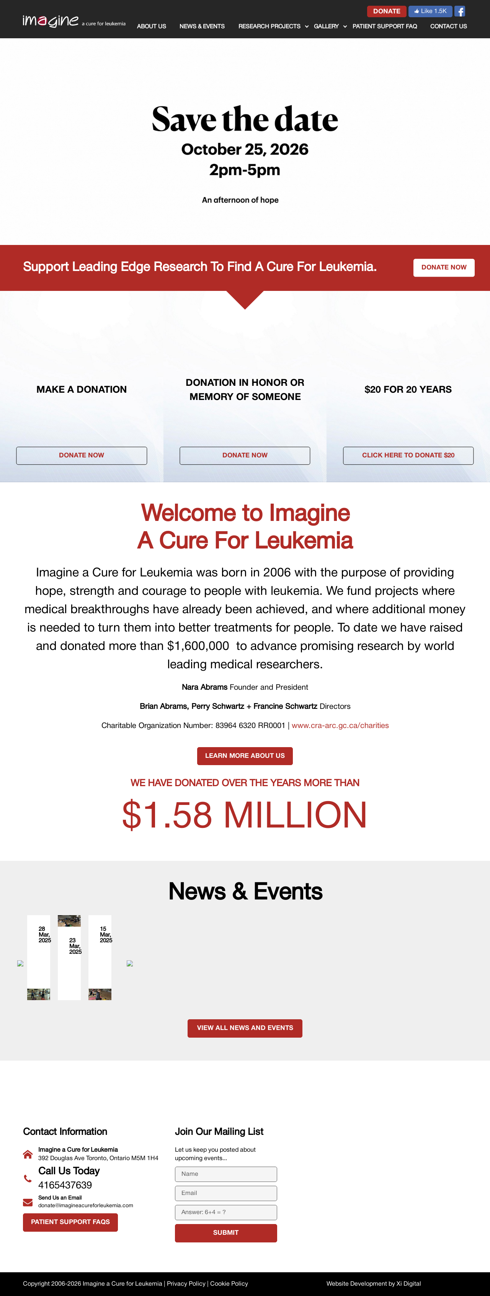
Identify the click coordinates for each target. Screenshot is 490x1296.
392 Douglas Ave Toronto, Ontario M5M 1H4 (93, 1153)
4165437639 (93, 1177)
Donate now (444, 268)
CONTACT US (448, 26)
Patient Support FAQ (385, 26)
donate (386, 12)
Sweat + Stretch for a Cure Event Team (239, 1014)
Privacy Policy (186, 1284)
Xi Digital (409, 1284)
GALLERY (326, 26)
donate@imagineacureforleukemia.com (93, 1201)
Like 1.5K (430, 11)
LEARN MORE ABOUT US (245, 756)
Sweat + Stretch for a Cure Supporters (386, 944)
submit (225, 1233)
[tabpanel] (245, 122)
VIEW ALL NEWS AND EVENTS (245, 1075)
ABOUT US (151, 26)
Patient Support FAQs (70, 1223)
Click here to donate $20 (408, 456)
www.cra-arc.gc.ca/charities (340, 726)
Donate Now (81, 456)
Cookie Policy (229, 1284)
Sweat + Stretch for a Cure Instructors (91, 944)
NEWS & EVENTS (202, 26)
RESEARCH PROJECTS (269, 26)
